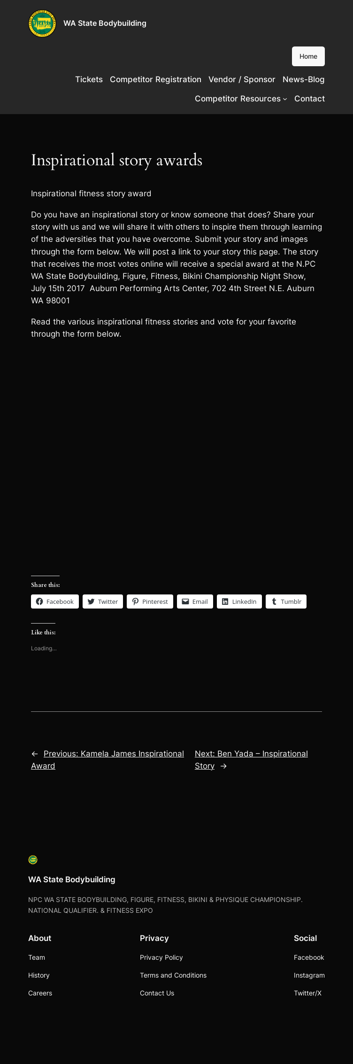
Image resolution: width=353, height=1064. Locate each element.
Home (308, 56)
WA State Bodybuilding (104, 23)
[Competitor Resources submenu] (285, 98)
